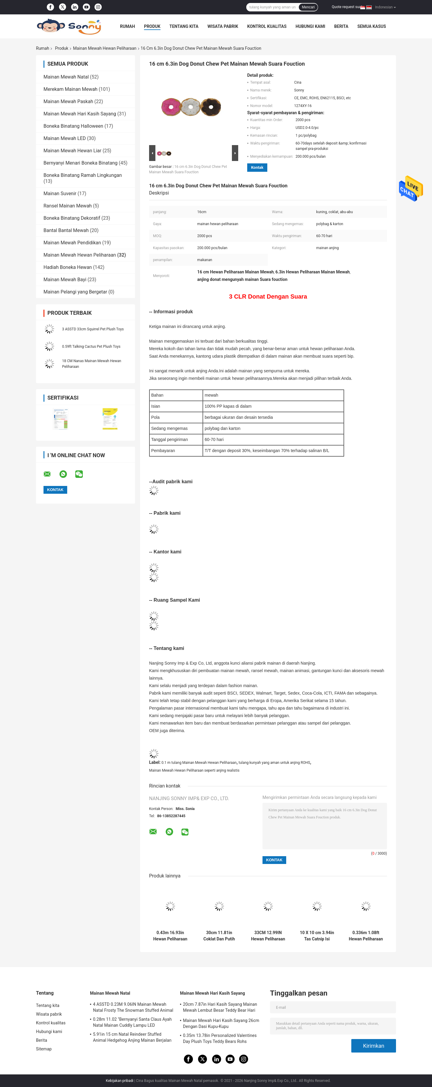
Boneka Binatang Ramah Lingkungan (83, 175)
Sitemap (44, 1049)
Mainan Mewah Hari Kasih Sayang (80, 114)
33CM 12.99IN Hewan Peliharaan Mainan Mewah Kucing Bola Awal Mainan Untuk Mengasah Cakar (268, 936)
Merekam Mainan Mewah (71, 89)
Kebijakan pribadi (120, 1081)
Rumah (127, 26)
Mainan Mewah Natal (66, 77)
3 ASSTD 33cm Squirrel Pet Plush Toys (93, 329)
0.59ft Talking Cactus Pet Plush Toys (91, 346)
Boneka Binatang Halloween (73, 126)
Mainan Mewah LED (65, 138)
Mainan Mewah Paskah (68, 101)
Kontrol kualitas (266, 26)
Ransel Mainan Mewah (68, 206)
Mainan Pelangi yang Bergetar (75, 292)
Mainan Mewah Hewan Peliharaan (104, 48)
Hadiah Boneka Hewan (68, 267)
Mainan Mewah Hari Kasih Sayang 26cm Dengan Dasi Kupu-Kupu (221, 1023)
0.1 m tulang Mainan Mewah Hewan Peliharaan (199, 763)
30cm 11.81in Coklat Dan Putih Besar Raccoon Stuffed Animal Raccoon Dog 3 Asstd (219, 936)
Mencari (308, 7)
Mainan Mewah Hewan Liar (72, 150)
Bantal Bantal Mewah (66, 230)
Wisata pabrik (222, 26)
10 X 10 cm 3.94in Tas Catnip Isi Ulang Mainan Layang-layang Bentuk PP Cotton (317, 936)
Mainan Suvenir (60, 193)
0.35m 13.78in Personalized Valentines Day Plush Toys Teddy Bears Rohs (220, 1038)
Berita (341, 26)
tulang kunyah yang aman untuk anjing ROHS (274, 763)
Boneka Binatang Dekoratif (72, 218)
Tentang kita (184, 26)
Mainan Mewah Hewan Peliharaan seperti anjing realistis (194, 770)
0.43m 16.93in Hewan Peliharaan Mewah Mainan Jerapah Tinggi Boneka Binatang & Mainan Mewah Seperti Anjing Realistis (170, 936)
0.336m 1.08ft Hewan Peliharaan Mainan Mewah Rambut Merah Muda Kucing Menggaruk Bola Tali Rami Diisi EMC (366, 936)
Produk (152, 26)
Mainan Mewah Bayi (65, 279)
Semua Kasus (371, 26)
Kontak (257, 167)
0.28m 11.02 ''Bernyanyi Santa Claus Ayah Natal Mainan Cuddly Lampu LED (132, 1022)
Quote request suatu (348, 7)
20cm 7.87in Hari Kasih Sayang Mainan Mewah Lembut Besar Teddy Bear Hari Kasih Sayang (220, 1008)
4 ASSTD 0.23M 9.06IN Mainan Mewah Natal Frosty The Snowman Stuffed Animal (133, 1007)
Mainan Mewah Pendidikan (72, 243)
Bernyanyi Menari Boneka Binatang (81, 163)
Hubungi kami (310, 26)
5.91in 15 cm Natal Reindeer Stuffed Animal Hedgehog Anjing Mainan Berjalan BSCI (132, 1038)
